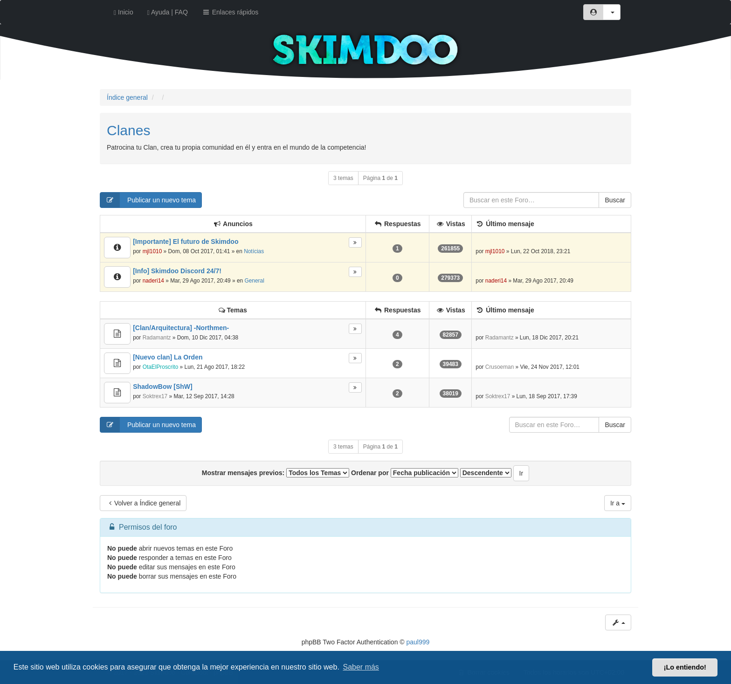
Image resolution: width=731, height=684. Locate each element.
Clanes (128, 130)
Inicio (123, 12)
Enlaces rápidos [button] (230, 12)
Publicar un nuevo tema (148, 200)
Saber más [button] (361, 667)
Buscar (615, 200)
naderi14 (153, 280)
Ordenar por (404, 472)
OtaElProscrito (161, 367)
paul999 (418, 642)
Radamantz (157, 337)
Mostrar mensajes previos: (275, 472)
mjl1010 (152, 251)
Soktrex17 (155, 396)
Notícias (254, 251)
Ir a (617, 503)
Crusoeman (499, 367)
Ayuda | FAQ (167, 12)
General (254, 280)
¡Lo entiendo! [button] (685, 667)
